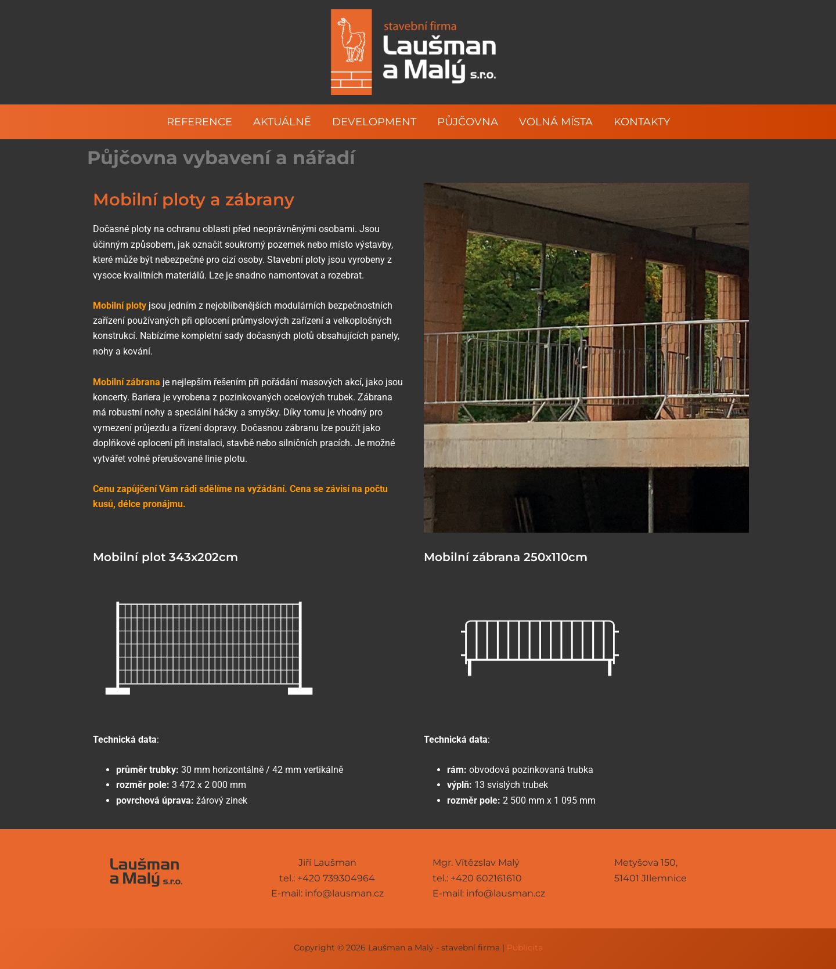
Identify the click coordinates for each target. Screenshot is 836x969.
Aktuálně (282, 121)
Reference (199, 121)
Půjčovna (467, 121)
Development (374, 121)
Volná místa (556, 121)
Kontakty (642, 121)
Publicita (525, 947)
